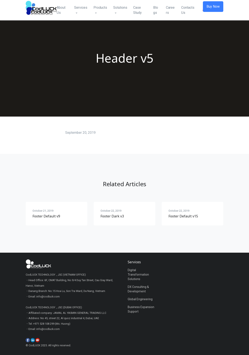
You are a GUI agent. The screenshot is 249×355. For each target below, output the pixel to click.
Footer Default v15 (183, 216)
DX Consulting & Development (138, 289)
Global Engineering (140, 299)
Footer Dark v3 (112, 216)
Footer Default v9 (46, 216)
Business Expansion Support (141, 309)
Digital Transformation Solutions (138, 274)
